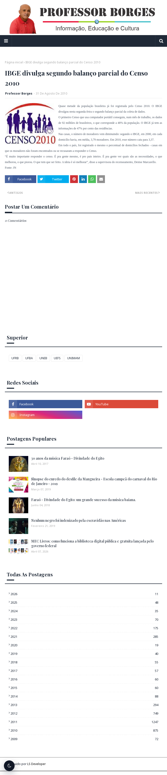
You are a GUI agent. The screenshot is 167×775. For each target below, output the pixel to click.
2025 (84, 602)
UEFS (57, 358)
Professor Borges (18, 93)
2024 (84, 611)
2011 (84, 722)
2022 (84, 628)
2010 (84, 730)
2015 (84, 688)
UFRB (15, 358)
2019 (84, 653)
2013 (84, 705)
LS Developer (36, 764)
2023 (84, 619)
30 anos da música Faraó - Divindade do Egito (67, 458)
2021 (84, 636)
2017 (84, 670)
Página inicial (14, 62)
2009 (84, 739)
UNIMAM (73, 358)
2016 (84, 679)
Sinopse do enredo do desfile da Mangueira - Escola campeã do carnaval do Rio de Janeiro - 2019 (94, 481)
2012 (84, 713)
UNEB (43, 358)
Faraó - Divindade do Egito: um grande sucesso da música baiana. (83, 499)
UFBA (29, 358)
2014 (84, 696)
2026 (84, 594)
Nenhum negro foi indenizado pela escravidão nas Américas (78, 520)
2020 (84, 645)
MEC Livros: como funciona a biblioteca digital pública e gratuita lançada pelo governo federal (92, 543)
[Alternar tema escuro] (9, 765)
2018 (84, 662)
